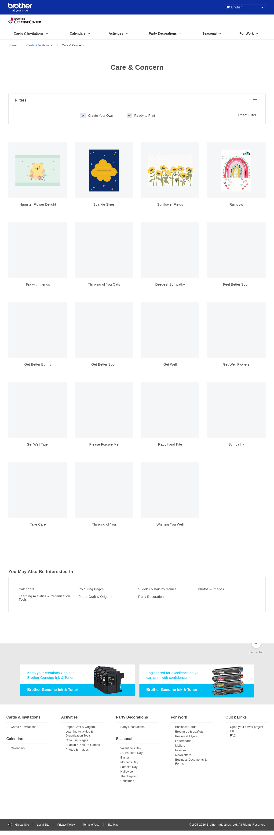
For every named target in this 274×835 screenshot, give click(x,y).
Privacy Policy (66, 829)
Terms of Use (91, 829)
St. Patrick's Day (131, 757)
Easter (124, 762)
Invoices (180, 754)
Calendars (29, 592)
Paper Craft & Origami (99, 600)
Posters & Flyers (186, 740)
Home (12, 45)
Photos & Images (214, 592)
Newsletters (183, 759)
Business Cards (186, 731)
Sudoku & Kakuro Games (161, 592)
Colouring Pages (94, 592)
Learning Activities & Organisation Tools (37, 601)
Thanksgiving (129, 780)
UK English (244, 7)
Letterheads (183, 745)
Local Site (43, 829)
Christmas (127, 785)
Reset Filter (247, 118)
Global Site (18, 829)
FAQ (233, 739)
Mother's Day (129, 766)
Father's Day (128, 771)
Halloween (127, 776)
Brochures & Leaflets (189, 735)
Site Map (112, 829)
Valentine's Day (130, 752)
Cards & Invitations (39, 45)
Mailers (180, 750)
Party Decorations (155, 600)
